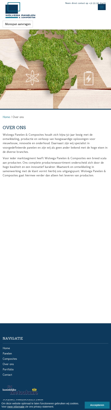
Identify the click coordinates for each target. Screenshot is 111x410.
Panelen (7, 353)
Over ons (8, 364)
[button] (55, 407)
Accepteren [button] (97, 405)
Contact (7, 374)
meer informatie (16, 406)
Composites (10, 358)
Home (6, 117)
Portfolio (8, 369)
